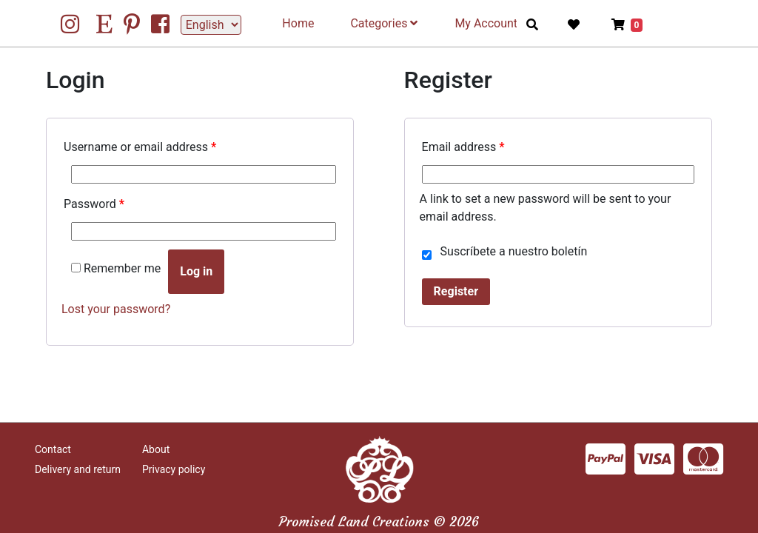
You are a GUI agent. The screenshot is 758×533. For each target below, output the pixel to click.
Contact (53, 449)
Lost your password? (115, 309)
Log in (196, 271)
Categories (383, 23)
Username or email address (140, 147)
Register (456, 291)
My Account (486, 23)
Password (94, 204)
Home (298, 23)
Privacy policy (173, 469)
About (156, 449)
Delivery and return (78, 469)
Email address (463, 147)
